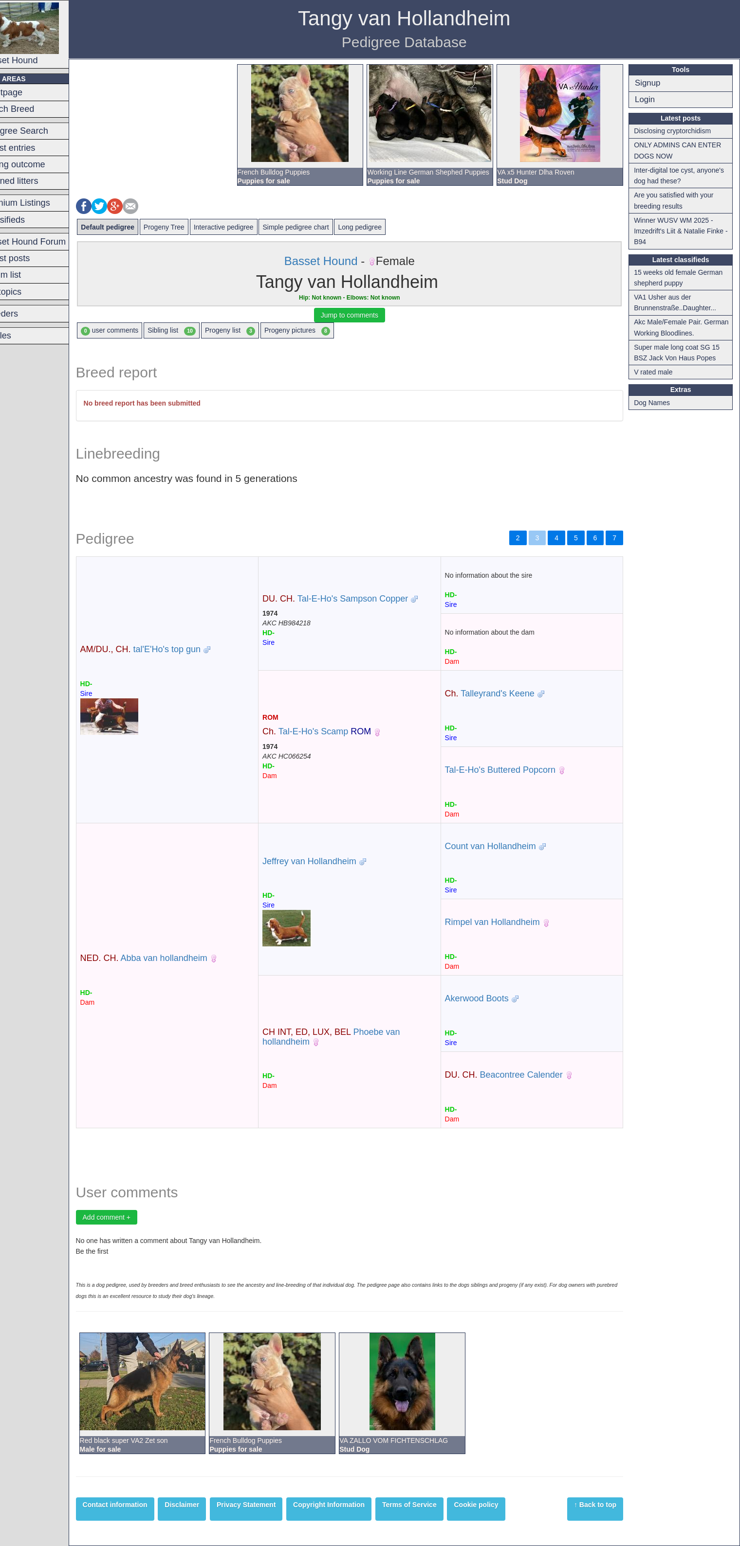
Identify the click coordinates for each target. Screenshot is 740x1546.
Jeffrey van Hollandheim (327, 861)
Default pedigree (132, 227)
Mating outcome (37, 164)
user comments (134, 330)
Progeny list (254, 330)
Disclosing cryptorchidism (676, 131)
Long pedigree (384, 227)
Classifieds (27, 220)
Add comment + (130, 1217)
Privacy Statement (269, 1505)
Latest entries (32, 148)
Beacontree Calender (515, 1075)
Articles (21, 335)
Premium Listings (40, 203)
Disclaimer (206, 1505)
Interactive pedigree (248, 227)
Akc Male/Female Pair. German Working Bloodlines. (681, 327)
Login (649, 99)
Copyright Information (353, 1505)
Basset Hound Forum (48, 242)
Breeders (24, 314)
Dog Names (656, 403)
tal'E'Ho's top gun (164, 649)
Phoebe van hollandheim (348, 1037)
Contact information (139, 1505)
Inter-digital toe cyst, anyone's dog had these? (683, 175)
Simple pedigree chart (320, 227)
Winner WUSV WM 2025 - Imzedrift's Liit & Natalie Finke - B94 (685, 231)
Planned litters (34, 181)
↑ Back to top (599, 1505)
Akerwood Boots (487, 998)
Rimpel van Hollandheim (503, 922)
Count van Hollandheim (501, 846)
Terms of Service (433, 1505)
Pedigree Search (39, 131)
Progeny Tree (187, 227)
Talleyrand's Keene (500, 693)
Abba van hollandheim (167, 958)
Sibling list (196, 330)
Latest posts (30, 258)
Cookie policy (500, 1505)
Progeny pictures (321, 330)
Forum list (25, 275)
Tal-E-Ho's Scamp (334, 731)
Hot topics (26, 292)
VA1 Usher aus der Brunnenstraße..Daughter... (679, 302)
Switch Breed (32, 109)
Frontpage (26, 92)
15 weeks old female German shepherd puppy (682, 277)
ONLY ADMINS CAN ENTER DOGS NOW (681, 150)
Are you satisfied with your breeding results (677, 200)
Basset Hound (44, 33)
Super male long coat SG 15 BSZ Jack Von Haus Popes (680, 352)
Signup (651, 83)
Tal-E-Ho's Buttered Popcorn (511, 770)
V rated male (657, 372)
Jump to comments (363, 315)
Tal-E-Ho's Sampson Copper (353, 599)
